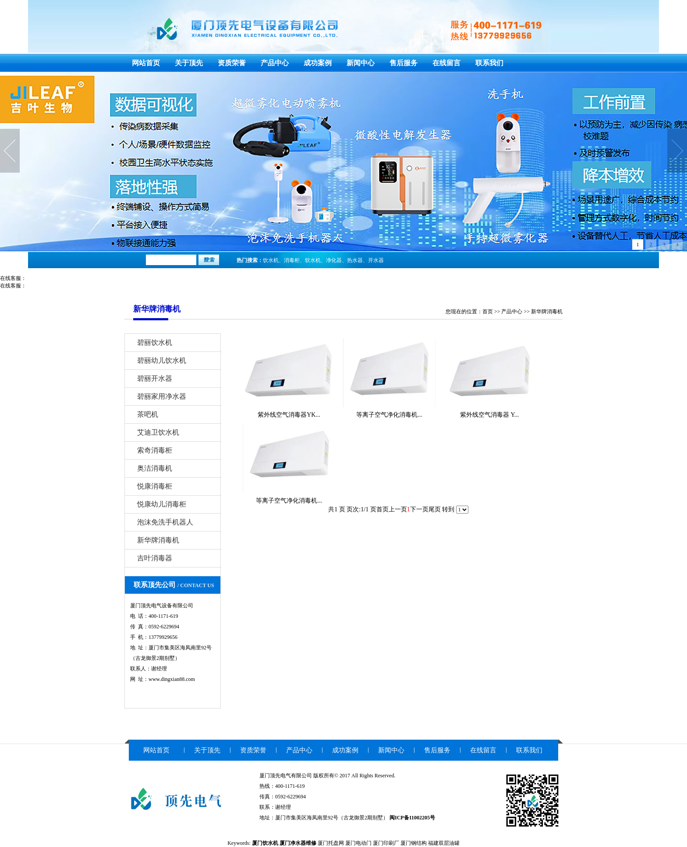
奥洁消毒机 (154, 468)
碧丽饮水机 (154, 342)
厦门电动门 (358, 843)
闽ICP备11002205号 (412, 818)
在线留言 (446, 63)
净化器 (334, 260)
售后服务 (404, 63)
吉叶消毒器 (154, 558)
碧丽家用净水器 (161, 396)
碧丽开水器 (154, 378)
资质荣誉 (232, 63)
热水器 (355, 260)
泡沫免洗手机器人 (165, 522)
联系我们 (489, 63)
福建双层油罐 (444, 843)
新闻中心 (361, 63)
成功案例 (318, 63)
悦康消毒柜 (154, 486)
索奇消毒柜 (154, 450)
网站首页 (146, 63)
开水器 (376, 260)
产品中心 (275, 63)
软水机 (313, 260)
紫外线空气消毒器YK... (289, 414)
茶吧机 (147, 414)
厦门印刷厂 (386, 843)
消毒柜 (292, 260)
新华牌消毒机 (547, 311)
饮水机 (271, 260)
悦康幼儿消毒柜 (161, 504)
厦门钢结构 (413, 843)
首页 (487, 311)
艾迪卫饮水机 (158, 432)
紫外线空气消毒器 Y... (489, 414)
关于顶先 (189, 63)
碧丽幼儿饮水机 (161, 360)
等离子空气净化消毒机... (389, 414)
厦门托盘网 (331, 843)
